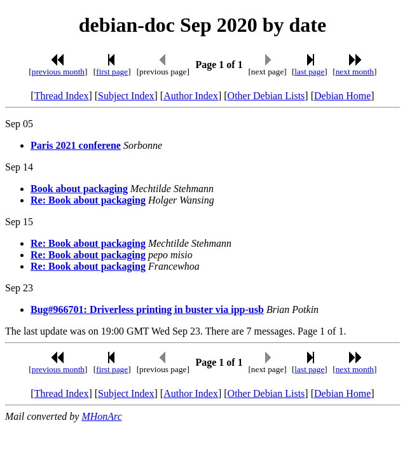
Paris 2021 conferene (76, 145)
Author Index (190, 95)
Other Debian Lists (266, 95)
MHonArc (101, 416)
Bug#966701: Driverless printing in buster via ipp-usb (147, 309)
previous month (58, 71)
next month (355, 71)
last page (309, 71)
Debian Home (342, 95)
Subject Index (126, 95)
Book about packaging (79, 188)
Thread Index (61, 95)
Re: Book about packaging (88, 200)
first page (112, 71)
